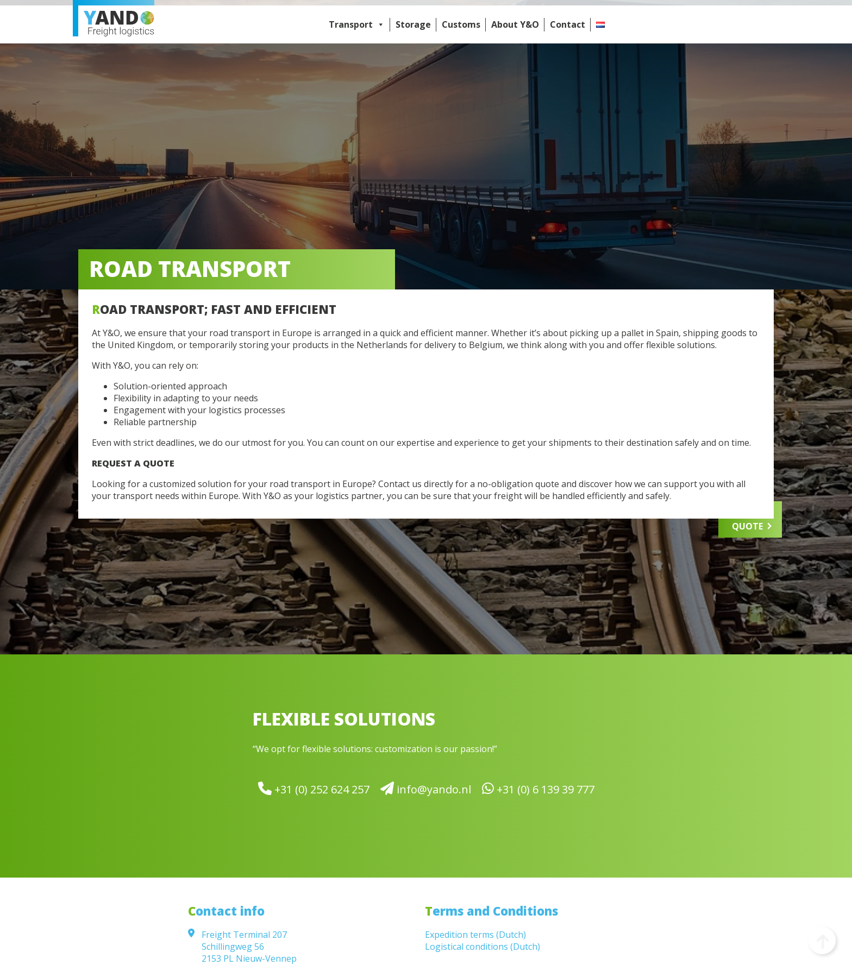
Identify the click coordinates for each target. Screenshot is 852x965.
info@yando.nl (425, 788)
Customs (461, 24)
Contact (567, 24)
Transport (357, 24)
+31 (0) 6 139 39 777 (538, 788)
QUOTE (747, 526)
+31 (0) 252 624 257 (313, 788)
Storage (413, 24)
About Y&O (515, 24)
